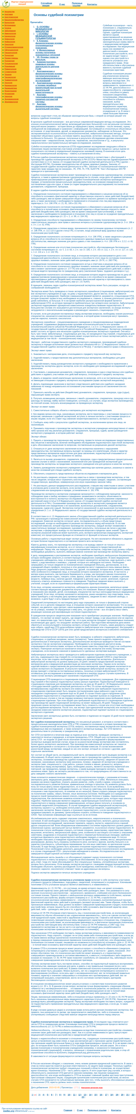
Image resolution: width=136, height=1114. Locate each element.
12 (79, 1095)
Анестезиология (11, 17)
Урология (8, 83)
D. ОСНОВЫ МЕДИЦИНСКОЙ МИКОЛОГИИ (44, 29)
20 (122, 1095)
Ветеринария (10, 25)
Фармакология (10, 85)
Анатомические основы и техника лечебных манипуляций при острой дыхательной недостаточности (49, 87)
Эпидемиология (11, 102)
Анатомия (8, 14)
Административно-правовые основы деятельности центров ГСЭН (47, 65)
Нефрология (9, 42)
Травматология (10, 80)
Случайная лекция (46, 4)
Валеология (9, 22)
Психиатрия (9, 61)
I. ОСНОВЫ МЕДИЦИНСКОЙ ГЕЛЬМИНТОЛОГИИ (46, 36)
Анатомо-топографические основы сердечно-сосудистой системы (49, 98)
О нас (62, 4)
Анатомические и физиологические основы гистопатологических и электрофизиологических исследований (49, 76)
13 (85, 1095)
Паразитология (10, 53)
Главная (68, 1110)
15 (95, 1095)
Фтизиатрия (9, 94)
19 (117, 1095)
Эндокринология (11, 99)
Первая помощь (11, 58)
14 (90, 1095)
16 (101, 1095)
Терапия (7, 74)
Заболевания (10, 31)
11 (74, 1095)
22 (133, 1095)
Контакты (92, 4)
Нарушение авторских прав (92, 1088)
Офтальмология (11, 50)
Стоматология (10, 72)
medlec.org (8, 1111)
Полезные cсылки (77, 4)
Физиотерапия (10, 91)
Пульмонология (11, 64)
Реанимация (9, 66)
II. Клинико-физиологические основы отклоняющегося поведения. (49, 44)
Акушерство (9, 12)
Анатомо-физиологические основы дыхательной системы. (49, 106)
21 (127, 1095)
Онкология (8, 44)
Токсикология (10, 77)
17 (106, 1095)
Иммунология (10, 33)
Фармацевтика (10, 88)
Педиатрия (9, 55)
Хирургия (8, 96)
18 (111, 1095)
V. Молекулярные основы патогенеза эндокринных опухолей (48, 52)
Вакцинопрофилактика (14, 20)
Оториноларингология (13, 47)
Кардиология (9, 36)
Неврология (9, 39)
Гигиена (7, 28)
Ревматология (10, 69)
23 (83, 1097)
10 (69, 1095)
